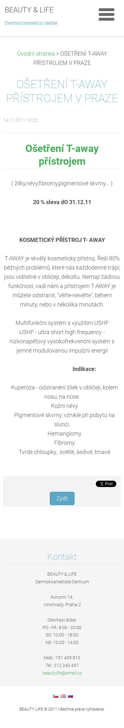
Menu (106, 14)
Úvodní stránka (36, 54)
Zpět (62, 498)
